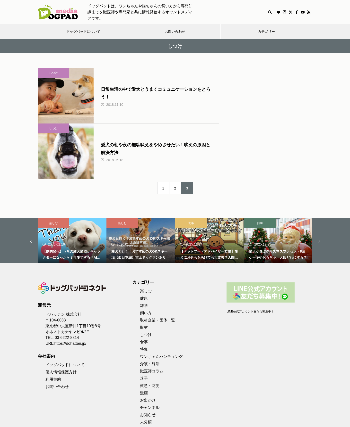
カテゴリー (266, 31)
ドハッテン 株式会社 (63, 271)
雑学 (260, 179)
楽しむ (53, 179)
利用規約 (53, 336)
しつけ (53, 72)
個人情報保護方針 (61, 328)
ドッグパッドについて (83, 31)
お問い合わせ (175, 31)
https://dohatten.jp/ (70, 300)
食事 (191, 179)
